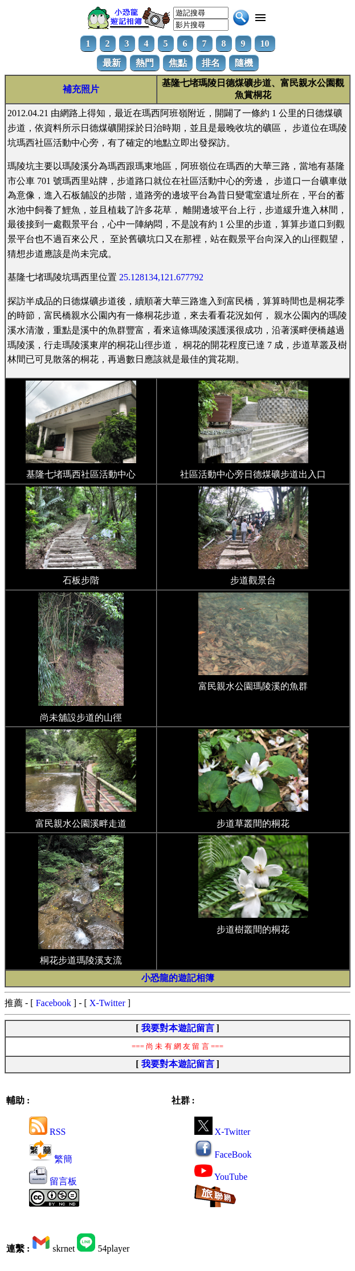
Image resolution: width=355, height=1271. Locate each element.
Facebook (53, 1003)
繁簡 (50, 1159)
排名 (211, 63)
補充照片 (81, 89)
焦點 (178, 63)
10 (265, 43)
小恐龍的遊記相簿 (177, 978)
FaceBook (223, 1154)
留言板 (53, 1181)
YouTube (221, 1177)
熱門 (145, 63)
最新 (112, 63)
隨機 (244, 63)
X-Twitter (107, 1003)
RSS (47, 1132)
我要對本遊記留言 (177, 1028)
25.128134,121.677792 (161, 277)
